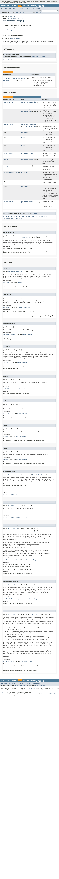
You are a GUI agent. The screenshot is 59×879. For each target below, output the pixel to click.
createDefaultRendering (28, 102)
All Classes (36, 8)
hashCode (31, 216)
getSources (24, 172)
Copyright (3, 692)
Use (24, 5)
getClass (24, 216)
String (31, 159)
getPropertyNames (26, 166)
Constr (17, 12)
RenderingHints (31, 126)
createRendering (26, 110)
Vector (6, 172)
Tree (27, 5)
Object (9, 37)
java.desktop (11, 16)
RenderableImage (7, 30)
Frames (21, 8)
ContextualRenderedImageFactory (14, 78)
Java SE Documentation (30, 688)
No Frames (27, 8)
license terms (32, 693)
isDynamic (24, 186)
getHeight (24, 132)
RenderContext (26, 111)
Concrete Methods (34, 97)
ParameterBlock (8, 80)
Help (43, 5)
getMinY (23, 145)
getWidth (23, 182)
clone (5, 216)
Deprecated (33, 5)
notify (37, 216)
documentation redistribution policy (48, 693)
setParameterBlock (27, 201)
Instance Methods (20, 97)
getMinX (23, 137)
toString (6, 218)
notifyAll (44, 216)
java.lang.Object (6, 24)
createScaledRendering (28, 124)
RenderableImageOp (9, 77)
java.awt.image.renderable (16, 18)
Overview (3, 5)
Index (39, 5)
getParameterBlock (27, 153)
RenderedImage (8, 102)
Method (22, 12)
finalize (17, 216)
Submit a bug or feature (5, 687)
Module (9, 5)
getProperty (25, 159)
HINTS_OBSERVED (8, 59)
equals (10, 216)
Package (14, 5)
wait (11, 218)
